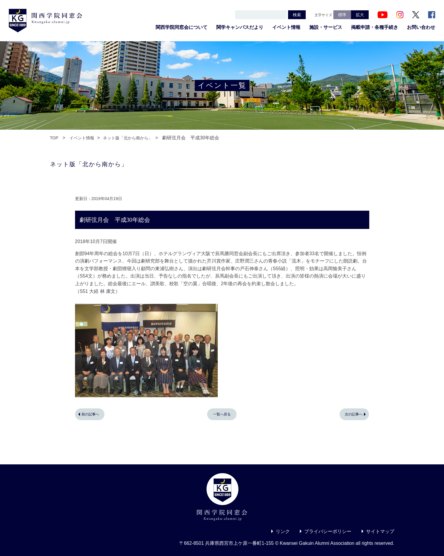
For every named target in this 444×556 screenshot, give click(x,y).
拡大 (360, 14)
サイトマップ (380, 531)
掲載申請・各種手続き (374, 27)
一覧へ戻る (222, 414)
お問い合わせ (421, 27)
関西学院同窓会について (181, 27)
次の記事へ (353, 414)
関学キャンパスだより (239, 27)
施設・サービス (325, 27)
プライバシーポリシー (327, 531)
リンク (283, 531)
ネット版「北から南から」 (127, 138)
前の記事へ (90, 414)
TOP (54, 138)
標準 (342, 14)
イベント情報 (286, 27)
